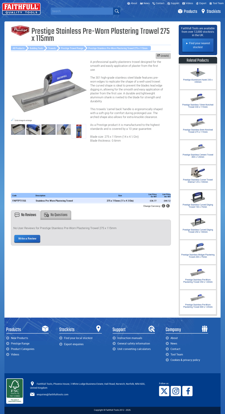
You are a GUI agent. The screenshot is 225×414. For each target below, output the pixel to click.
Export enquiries (71, 344)
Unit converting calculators (132, 349)
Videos (187, 3)
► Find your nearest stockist (198, 45)
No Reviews (25, 215)
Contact (158, 3)
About (132, 3)
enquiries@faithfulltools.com (52, 394)
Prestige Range (17, 343)
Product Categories (20, 349)
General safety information (131, 343)
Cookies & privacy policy (183, 360)
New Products (17, 338)
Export (201, 3)
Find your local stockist (76, 338)
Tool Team (216, 3)
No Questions (55, 215)
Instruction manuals (127, 338)
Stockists (211, 11)
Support (173, 3)
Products (187, 11)
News (144, 3)
